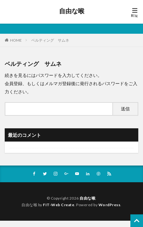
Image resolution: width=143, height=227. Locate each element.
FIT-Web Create (58, 204)
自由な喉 (71, 11)
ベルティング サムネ (50, 40)
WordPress (109, 204)
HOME (16, 40)
